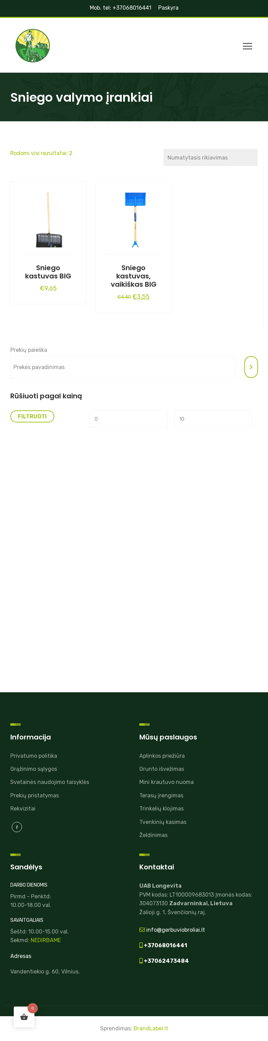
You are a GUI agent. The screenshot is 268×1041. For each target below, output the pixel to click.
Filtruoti (32, 416)
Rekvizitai (22, 808)
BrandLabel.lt (150, 1028)
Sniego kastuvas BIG (48, 272)
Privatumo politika (33, 756)
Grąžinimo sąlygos (33, 769)
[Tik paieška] (251, 367)
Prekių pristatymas (34, 795)
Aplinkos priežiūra (162, 756)
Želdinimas (153, 835)
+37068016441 (165, 945)
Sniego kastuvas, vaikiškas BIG (134, 276)
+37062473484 (166, 961)
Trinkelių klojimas (161, 808)
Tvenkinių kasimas (162, 822)
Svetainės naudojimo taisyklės (49, 782)
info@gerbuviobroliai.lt (175, 930)
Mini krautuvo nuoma (166, 782)
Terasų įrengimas (161, 795)
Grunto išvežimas (161, 769)
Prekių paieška (28, 350)
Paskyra (168, 7)
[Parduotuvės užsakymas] (210, 157)
